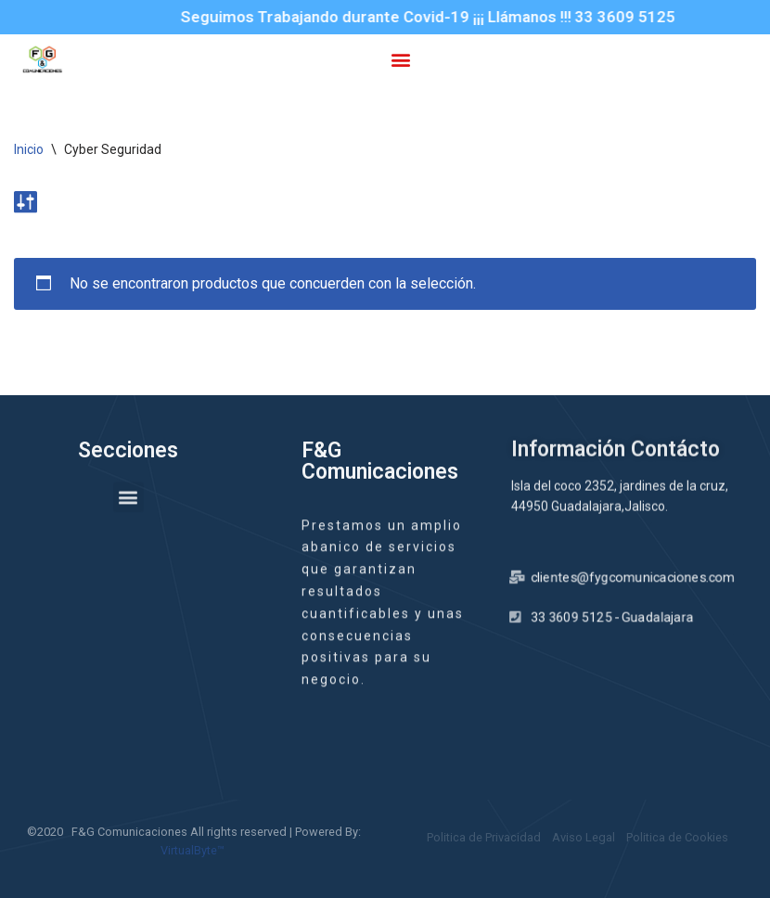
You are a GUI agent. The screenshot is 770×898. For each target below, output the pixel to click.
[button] (400, 59)
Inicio (29, 149)
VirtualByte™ (192, 850)
